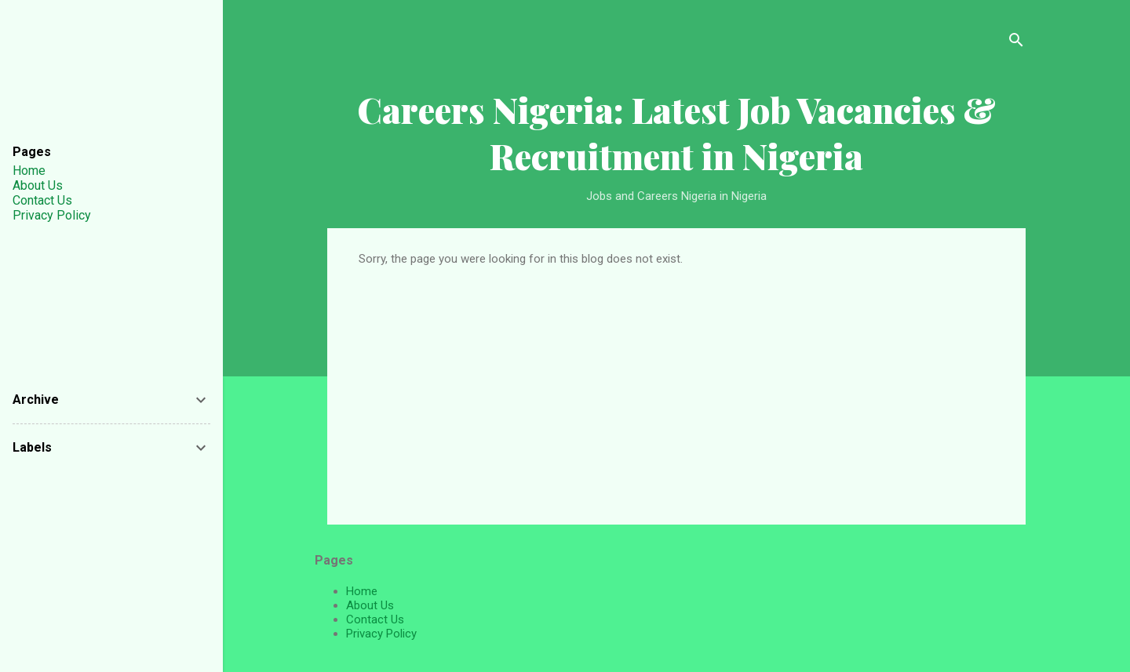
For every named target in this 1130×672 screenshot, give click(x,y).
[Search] (1016, 43)
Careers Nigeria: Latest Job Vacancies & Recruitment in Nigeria (676, 132)
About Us (370, 605)
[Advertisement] (676, 383)
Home (361, 591)
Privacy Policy (381, 634)
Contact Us (375, 619)
